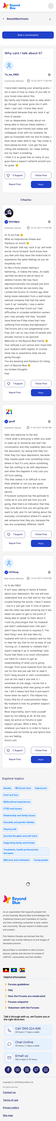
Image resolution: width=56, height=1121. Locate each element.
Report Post (15, 184)
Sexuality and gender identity (19, 822)
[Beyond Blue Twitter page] (36, 1071)
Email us (21, 1056)
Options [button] (51, 19)
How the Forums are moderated (26, 996)
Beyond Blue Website (14, 899)
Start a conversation (28, 35)
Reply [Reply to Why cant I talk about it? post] (41, 184)
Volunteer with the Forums (23, 1007)
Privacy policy (11, 1107)
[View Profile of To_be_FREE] (12, 74)
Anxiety (7, 788)
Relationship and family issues (19, 815)
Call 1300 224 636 (28, 1028)
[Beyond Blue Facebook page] (8, 1071)
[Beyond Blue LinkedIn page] (45, 1071)
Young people (41, 860)
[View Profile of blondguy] (14, 221)
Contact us (9, 1092)
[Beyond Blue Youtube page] (17, 1071)
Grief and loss (11, 795)
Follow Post (41, 175)
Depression (41, 788)
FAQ (10, 990)
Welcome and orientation (17, 860)
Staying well (10, 829)
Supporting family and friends (19, 842)
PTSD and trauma (13, 808)
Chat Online (24, 1042)
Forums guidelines (18, 984)
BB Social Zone (23, 788)
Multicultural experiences (17, 802)
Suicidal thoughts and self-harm (20, 836)
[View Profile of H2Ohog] (13, 572)
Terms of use (10, 1100)
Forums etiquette (18, 1001)
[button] (8, 175)
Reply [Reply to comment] (41, 392)
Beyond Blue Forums (11, 6)
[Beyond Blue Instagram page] (27, 1071)
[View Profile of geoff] (12, 421)
